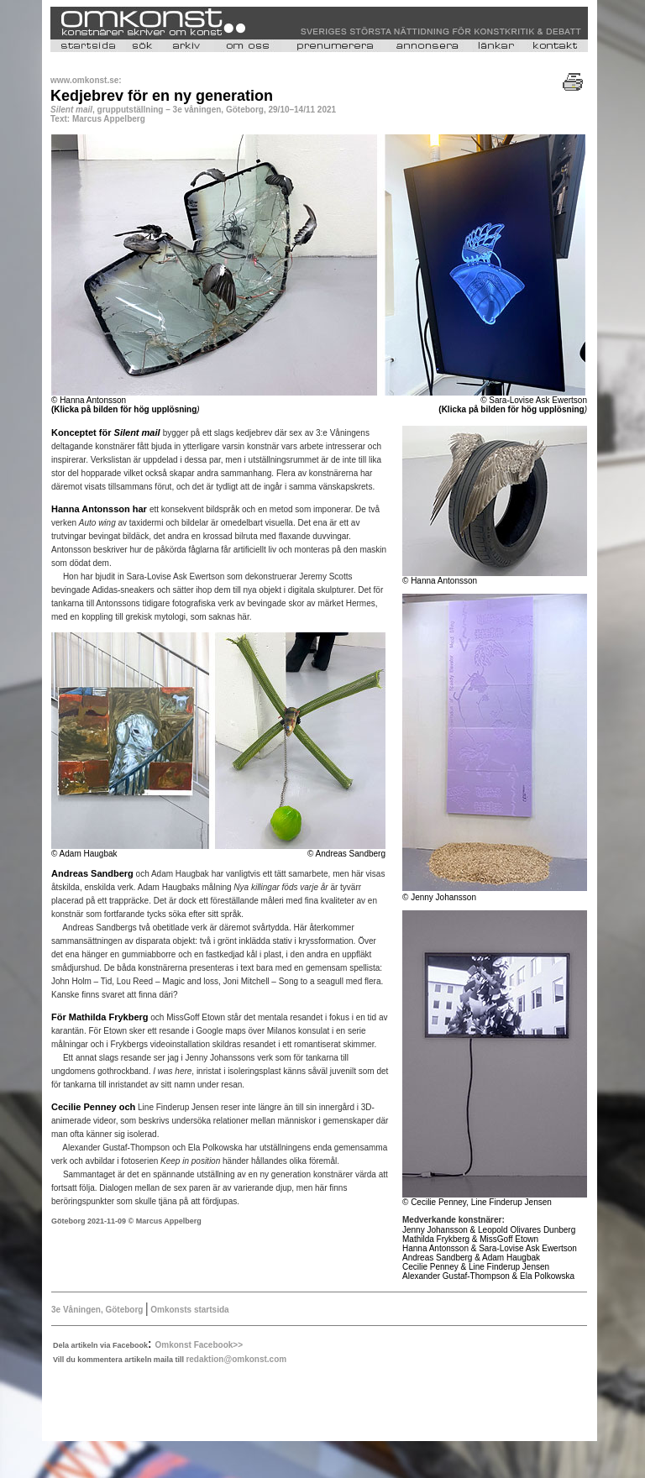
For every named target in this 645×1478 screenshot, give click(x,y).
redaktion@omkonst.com (236, 1359)
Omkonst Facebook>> (199, 1345)
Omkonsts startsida (188, 1309)
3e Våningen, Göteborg (97, 1309)
